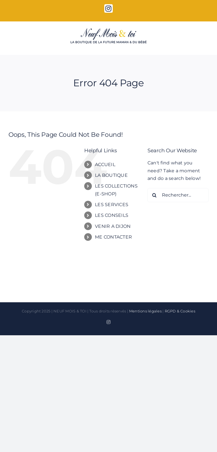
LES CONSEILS (111, 215)
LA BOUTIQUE (111, 175)
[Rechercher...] (178, 195)
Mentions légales (145, 311)
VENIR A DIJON (113, 226)
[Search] (154, 195)
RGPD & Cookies (180, 311)
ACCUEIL (105, 164)
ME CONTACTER (113, 237)
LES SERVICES (111, 204)
